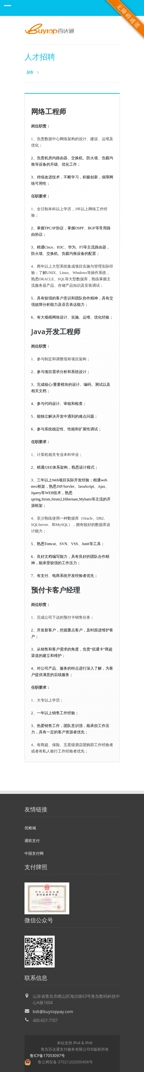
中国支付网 (34, 853)
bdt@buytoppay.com (53, 1011)
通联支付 (32, 840)
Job (30, 72)
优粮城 (30, 827)
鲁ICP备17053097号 (47, 1055)
